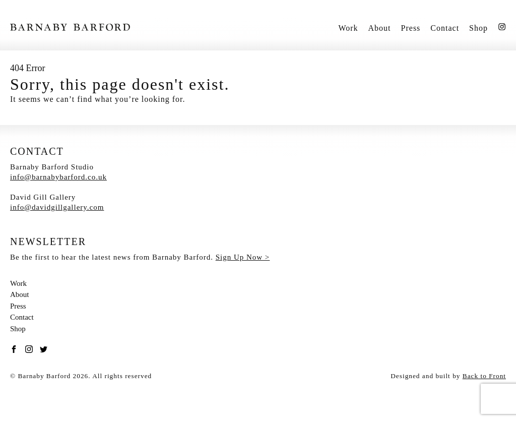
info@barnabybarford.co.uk (58, 177)
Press (411, 28)
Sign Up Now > (243, 257)
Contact (444, 28)
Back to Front (484, 376)
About (379, 28)
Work (348, 28)
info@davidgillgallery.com (57, 207)
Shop (478, 28)
